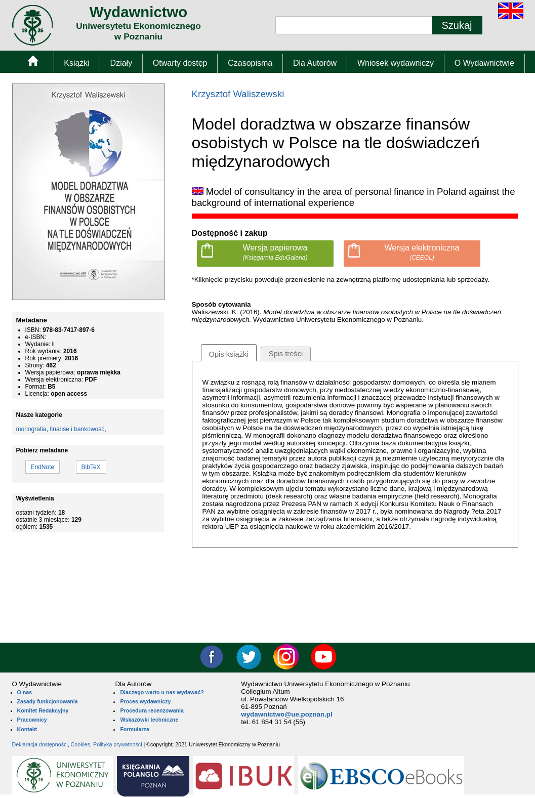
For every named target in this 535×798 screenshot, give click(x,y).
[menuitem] (32, 63)
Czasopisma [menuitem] (250, 63)
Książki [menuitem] (77, 63)
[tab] (229, 353)
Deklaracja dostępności (40, 744)
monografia (31, 429)
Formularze (134, 729)
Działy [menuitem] (121, 63)
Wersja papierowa (274, 252)
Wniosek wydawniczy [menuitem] (395, 63)
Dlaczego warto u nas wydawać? (161, 692)
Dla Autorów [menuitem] (315, 63)
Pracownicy (32, 720)
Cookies (81, 744)
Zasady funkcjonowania (47, 701)
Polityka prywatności (117, 744)
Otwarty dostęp (180, 63)
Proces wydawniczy (145, 701)
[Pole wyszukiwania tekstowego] (353, 25)
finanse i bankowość (77, 429)
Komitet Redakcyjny (43, 710)
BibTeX (91, 467)
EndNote (43, 467)
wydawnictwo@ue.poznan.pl (286, 714)
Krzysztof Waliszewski (238, 94)
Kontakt (27, 729)
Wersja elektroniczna (421, 252)
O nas (24, 692)
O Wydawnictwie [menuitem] (484, 63)
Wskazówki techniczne (149, 720)
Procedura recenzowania (152, 710)
